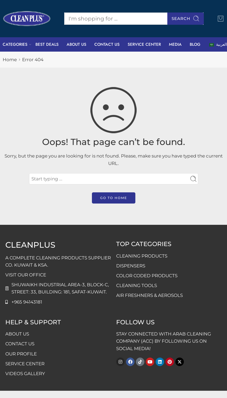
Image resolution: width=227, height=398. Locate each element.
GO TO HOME (113, 198)
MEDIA (175, 44)
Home (10, 59)
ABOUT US (76, 44)
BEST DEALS (47, 44)
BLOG (195, 44)
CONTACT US (107, 44)
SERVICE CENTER (144, 44)
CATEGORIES (15, 44)
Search (186, 18)
